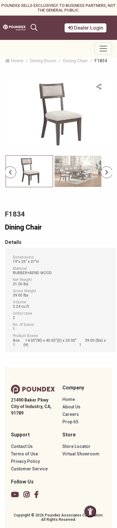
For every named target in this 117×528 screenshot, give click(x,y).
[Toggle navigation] (103, 48)
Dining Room (43, 60)
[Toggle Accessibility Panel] (90, 511)
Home (14, 60)
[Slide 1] (78, 171)
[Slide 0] (29, 171)
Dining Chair (75, 60)
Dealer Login (85, 28)
